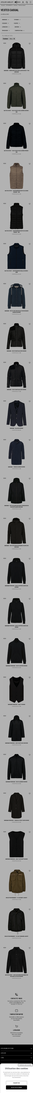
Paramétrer (16, 1083)
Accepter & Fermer (16, 1087)
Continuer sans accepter (25, 1065)
